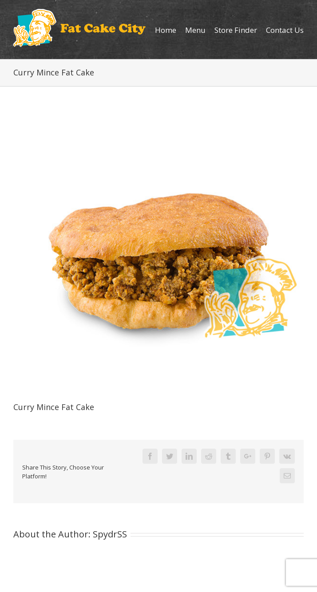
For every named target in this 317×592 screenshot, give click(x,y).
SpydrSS (110, 534)
